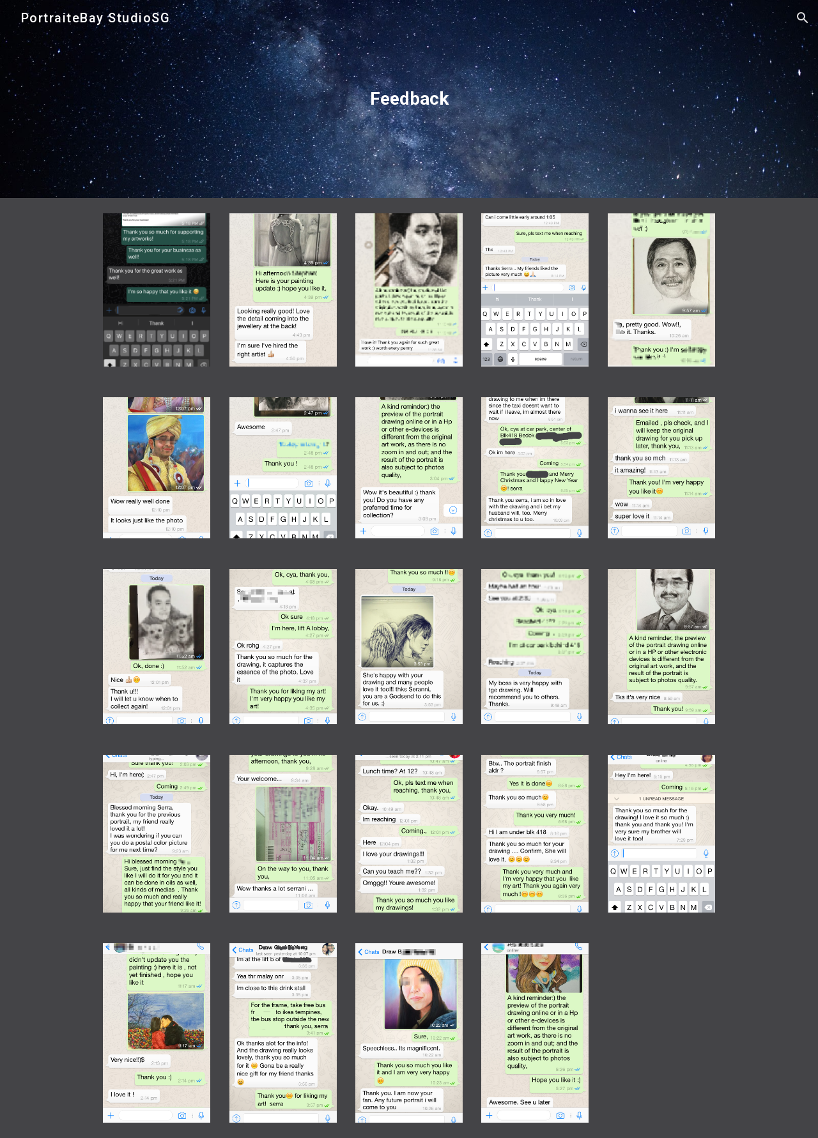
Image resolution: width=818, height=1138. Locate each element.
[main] (409, 99)
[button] (802, 18)
